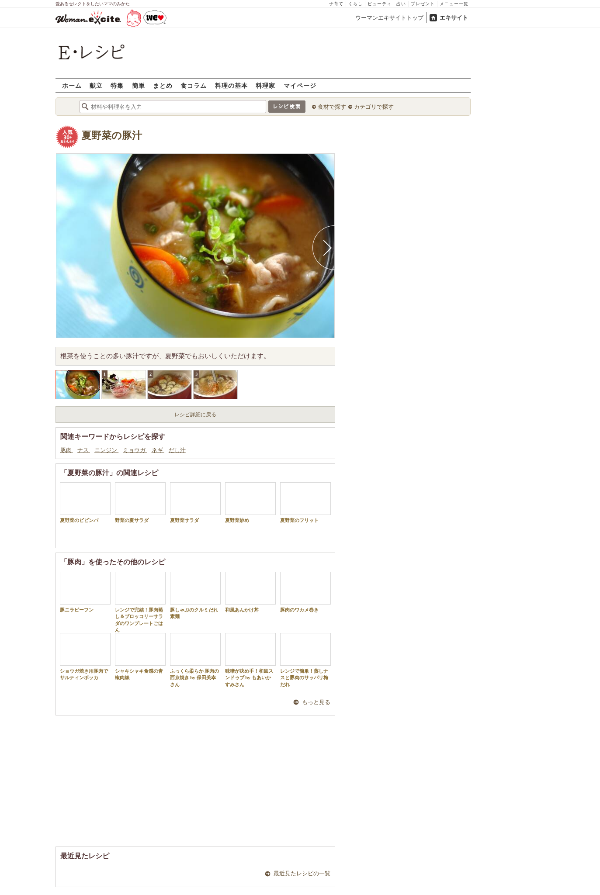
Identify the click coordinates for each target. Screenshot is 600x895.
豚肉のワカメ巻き (305, 592)
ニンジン (106, 450)
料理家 (265, 85)
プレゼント (423, 3)
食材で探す (332, 107)
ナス (83, 450)
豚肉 (66, 450)
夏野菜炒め (250, 502)
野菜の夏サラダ (140, 502)
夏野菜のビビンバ (85, 502)
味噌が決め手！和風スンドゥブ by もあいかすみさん (250, 660)
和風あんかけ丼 (250, 592)
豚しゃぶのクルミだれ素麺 (195, 595)
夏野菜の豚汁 (111, 135)
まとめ (163, 85)
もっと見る (316, 702)
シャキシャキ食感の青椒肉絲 (140, 656)
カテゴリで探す (374, 107)
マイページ (300, 85)
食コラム (193, 85)
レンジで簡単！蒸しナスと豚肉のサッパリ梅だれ (305, 660)
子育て (336, 3)
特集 (117, 85)
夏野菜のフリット (305, 502)
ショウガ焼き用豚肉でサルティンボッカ (85, 656)
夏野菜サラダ (195, 502)
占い (401, 3)
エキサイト (454, 17)
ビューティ (380, 3)
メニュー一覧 (454, 3)
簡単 (138, 85)
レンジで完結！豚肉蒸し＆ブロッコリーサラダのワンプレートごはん (140, 602)
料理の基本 (231, 85)
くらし (355, 3)
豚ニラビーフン (85, 592)
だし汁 (177, 450)
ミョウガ (135, 450)
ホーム (72, 85)
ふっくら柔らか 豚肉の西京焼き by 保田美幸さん (195, 660)
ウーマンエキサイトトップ (389, 17)
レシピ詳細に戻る (195, 414)
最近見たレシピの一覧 (302, 873)
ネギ (158, 450)
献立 (96, 85)
